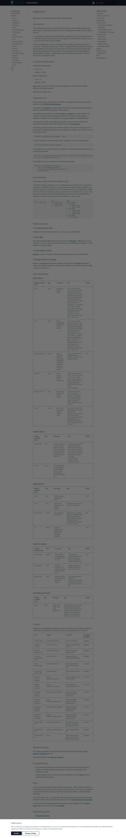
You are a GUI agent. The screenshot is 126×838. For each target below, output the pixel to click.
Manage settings (30, 833)
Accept (16, 833)
